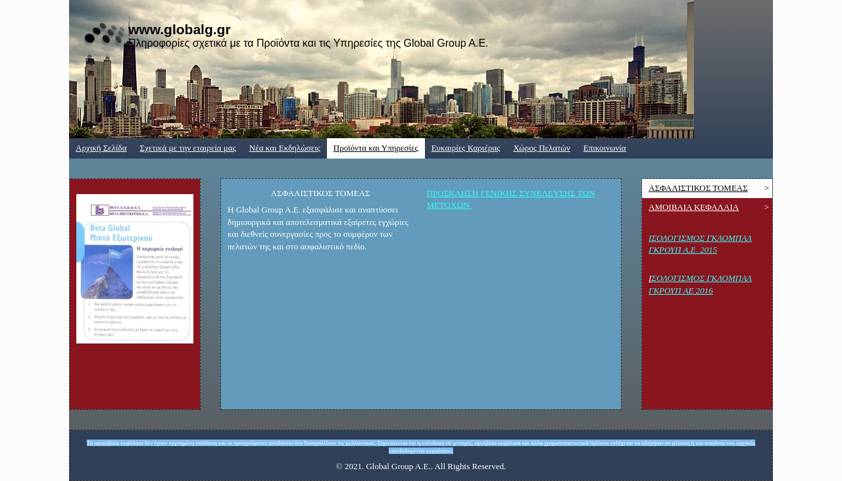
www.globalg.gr (179, 29)
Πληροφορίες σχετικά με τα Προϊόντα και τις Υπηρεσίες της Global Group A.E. (308, 43)
